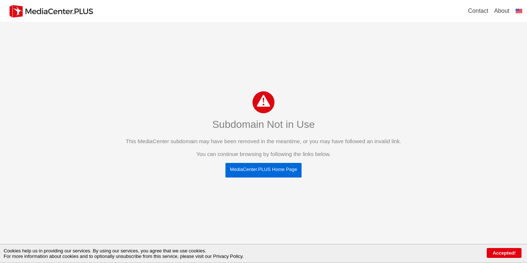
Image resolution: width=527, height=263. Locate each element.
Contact (478, 11)
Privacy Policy (227, 256)
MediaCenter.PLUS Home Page (263, 169)
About (501, 11)
